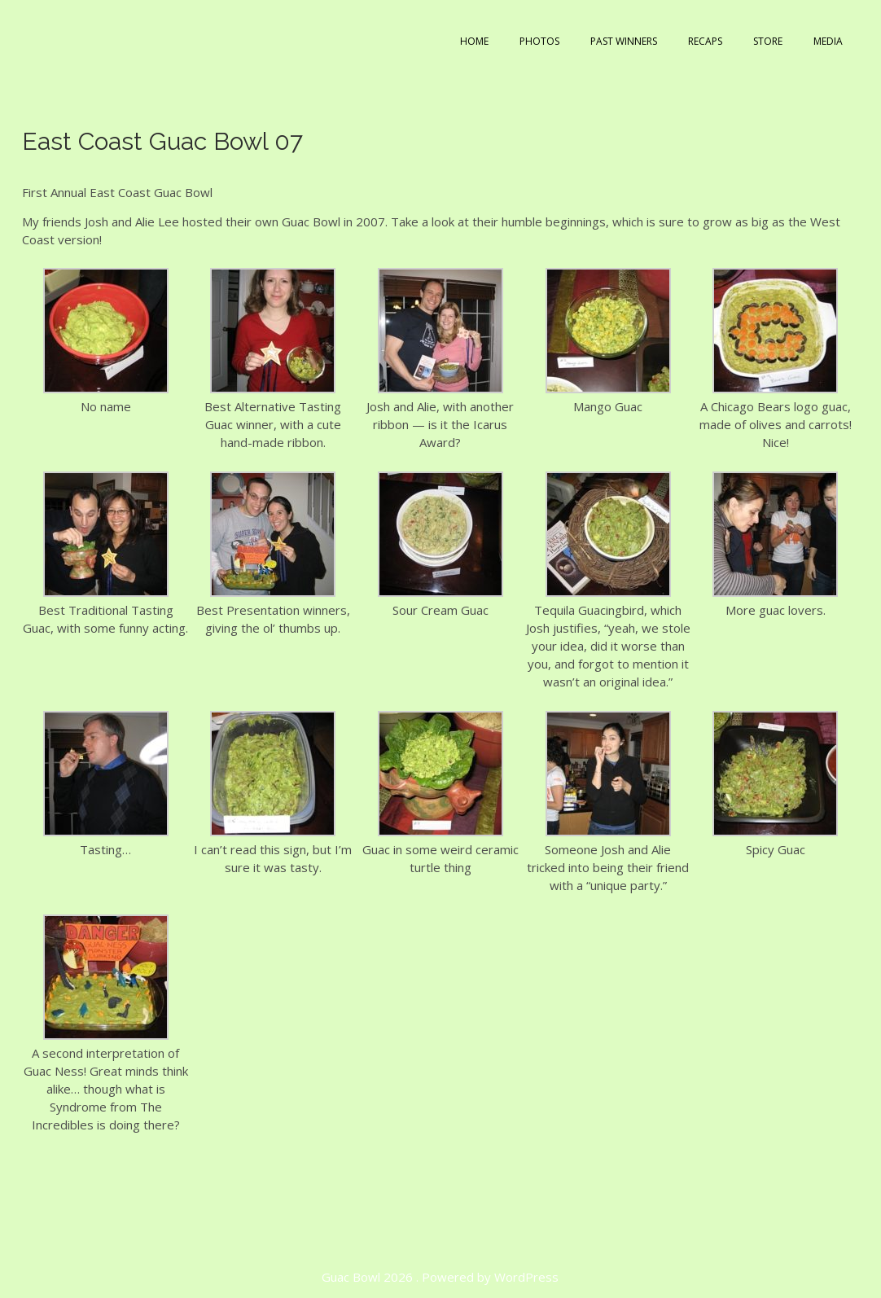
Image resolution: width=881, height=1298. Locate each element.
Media (828, 41)
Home (474, 41)
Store (767, 41)
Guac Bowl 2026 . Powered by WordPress (440, 1277)
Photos (539, 41)
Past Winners (623, 41)
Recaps (705, 41)
